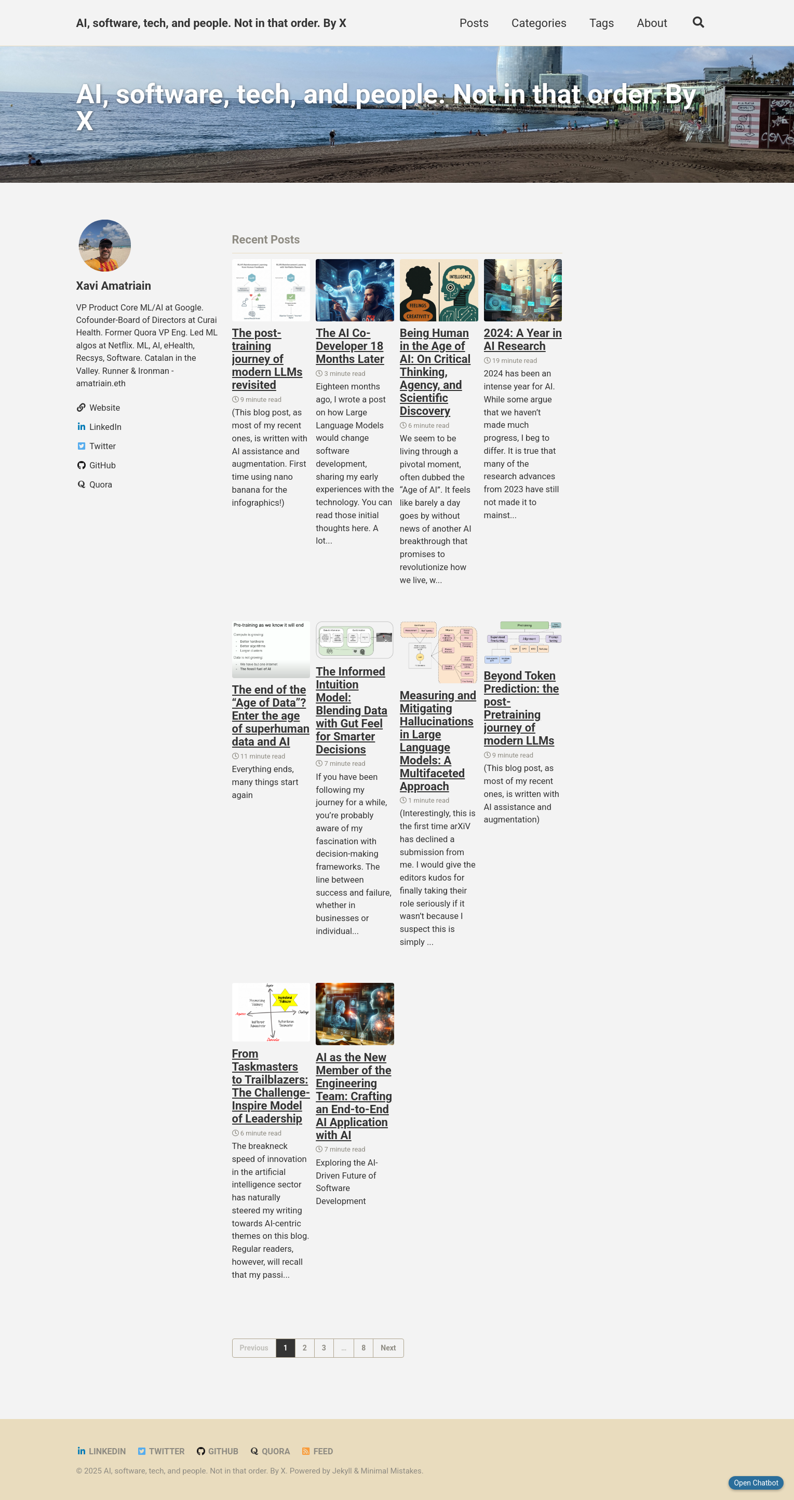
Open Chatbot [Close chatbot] (756, 1483)
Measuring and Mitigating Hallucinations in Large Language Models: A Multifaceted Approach (438, 742)
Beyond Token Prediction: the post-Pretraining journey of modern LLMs (521, 710)
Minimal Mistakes (392, 1471)
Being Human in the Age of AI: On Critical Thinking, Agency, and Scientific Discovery (435, 374)
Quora (271, 1451)
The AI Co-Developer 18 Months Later (350, 348)
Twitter (161, 1451)
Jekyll (342, 1471)
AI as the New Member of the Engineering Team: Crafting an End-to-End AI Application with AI (354, 1098)
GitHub (218, 1451)
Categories (537, 23)
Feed (319, 1451)
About (651, 23)
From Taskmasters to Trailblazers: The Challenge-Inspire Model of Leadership (271, 1089)
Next (388, 1350)
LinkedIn (101, 1451)
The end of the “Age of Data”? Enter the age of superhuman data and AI (271, 717)
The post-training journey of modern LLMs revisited (267, 361)
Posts (472, 23)
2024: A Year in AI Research (523, 342)
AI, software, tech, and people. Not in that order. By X (211, 23)
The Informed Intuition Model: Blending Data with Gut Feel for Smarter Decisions (351, 712)
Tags (600, 23)
